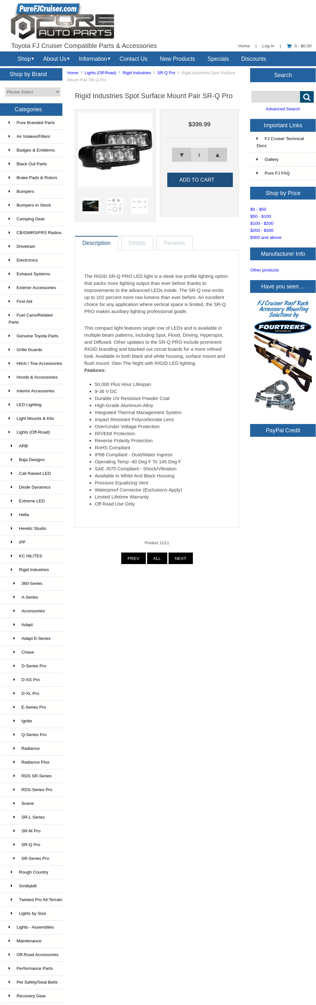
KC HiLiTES (25, 556)
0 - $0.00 (299, 45)
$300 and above (265, 237)
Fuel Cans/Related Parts (31, 319)
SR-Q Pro (166, 72)
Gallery (267, 159)
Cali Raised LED (30, 473)
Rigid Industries (136, 72)
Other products (264, 270)
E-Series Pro (27, 707)
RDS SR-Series (30, 775)
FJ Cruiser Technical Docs (280, 142)
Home (244, 45)
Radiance (24, 748)
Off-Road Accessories (34, 954)
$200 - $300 (261, 230)
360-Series (26, 583)
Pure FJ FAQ (273, 173)
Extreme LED (27, 501)
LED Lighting (25, 404)
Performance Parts (31, 968)
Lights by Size (27, 913)
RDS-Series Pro (30, 789)
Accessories (27, 610)
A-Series (23, 597)
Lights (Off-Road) (100, 72)
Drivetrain (22, 246)
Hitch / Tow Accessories (35, 363)
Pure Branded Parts (32, 122)
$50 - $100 (260, 216)
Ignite (20, 720)
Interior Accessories (32, 391)
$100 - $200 (261, 223)
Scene (21, 803)
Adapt (21, 624)
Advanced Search (283, 108)
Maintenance (25, 940)
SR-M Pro (25, 830)
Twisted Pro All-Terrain (35, 899)
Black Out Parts (28, 163)
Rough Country (28, 872)
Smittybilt (23, 885)
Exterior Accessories (32, 287)
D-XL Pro (24, 693)
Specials (218, 59)
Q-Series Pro (28, 734)
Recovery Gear (27, 995)
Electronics (23, 260)
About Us (55, 59)
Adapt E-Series (30, 638)
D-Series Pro (27, 665)
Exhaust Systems (29, 273)
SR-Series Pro (29, 858)
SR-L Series (27, 817)
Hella (19, 514)
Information (93, 59)
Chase (21, 652)
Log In (268, 45)
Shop (24, 59)
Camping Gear (27, 218)
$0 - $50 (258, 209)
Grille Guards (25, 349)
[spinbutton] (199, 155)
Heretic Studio (27, 528)
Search (283, 75)
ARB (18, 446)
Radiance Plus (29, 762)
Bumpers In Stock (30, 205)
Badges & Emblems (32, 150)
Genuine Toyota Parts (33, 336)
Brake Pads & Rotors (33, 177)
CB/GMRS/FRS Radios (35, 232)
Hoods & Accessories (33, 377)
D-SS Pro (24, 679)
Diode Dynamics (30, 487)
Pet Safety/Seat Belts (33, 982)
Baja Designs (27, 459)
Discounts (253, 59)
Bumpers (21, 191)
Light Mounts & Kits (31, 418)
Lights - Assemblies (31, 927)
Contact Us (133, 59)
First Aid (20, 301)
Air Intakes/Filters (29, 136)
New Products (177, 59)
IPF (17, 542)
